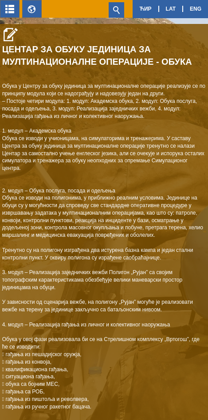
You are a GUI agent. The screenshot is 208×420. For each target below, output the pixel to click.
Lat (171, 9)
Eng (195, 9)
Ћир (145, 9)
